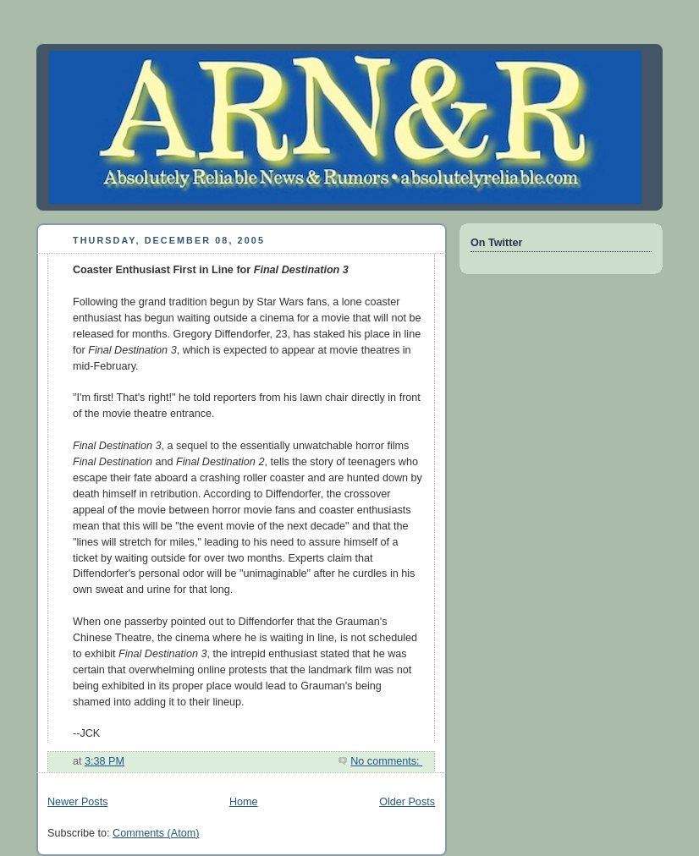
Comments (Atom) (156, 833)
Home (243, 802)
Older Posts (407, 802)
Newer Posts (77, 802)
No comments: (386, 761)
